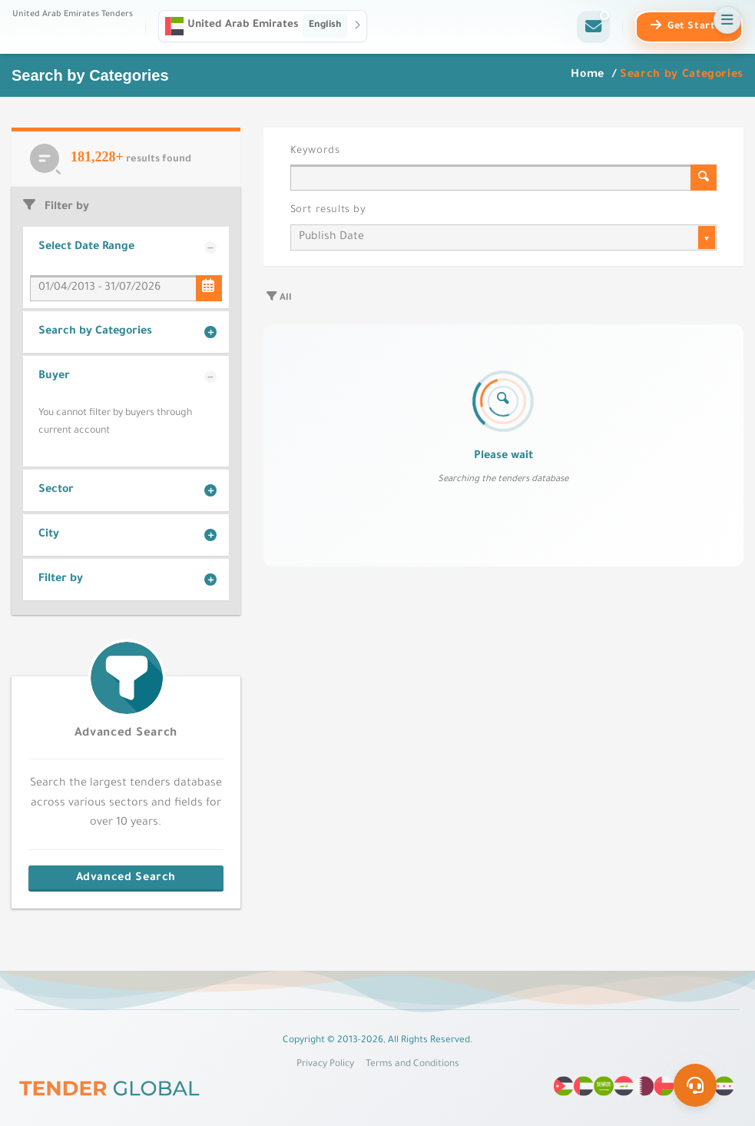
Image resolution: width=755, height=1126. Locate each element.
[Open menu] (727, 20)
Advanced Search (126, 733)
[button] (262, 26)
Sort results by (328, 210)
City (48, 535)
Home (589, 75)
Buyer (54, 376)
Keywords (315, 151)
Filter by (60, 579)
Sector (56, 490)
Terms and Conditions (412, 1064)
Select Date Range (86, 247)
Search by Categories (95, 332)
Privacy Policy (325, 1064)
